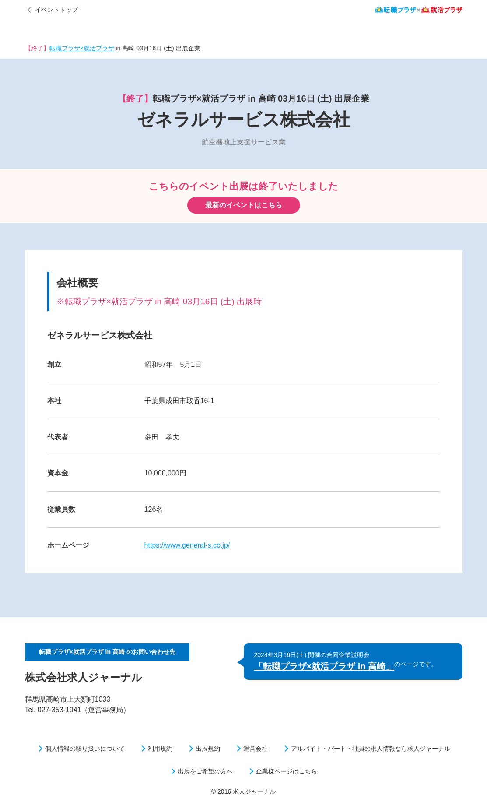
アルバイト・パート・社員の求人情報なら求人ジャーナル (370, 748)
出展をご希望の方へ (205, 771)
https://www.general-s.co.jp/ (187, 545)
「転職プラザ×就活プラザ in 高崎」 (324, 666)
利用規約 (160, 748)
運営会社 (255, 748)
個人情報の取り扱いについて (85, 748)
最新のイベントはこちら (243, 205)
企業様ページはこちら (286, 771)
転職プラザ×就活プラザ (81, 48)
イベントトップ (56, 9)
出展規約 (208, 748)
